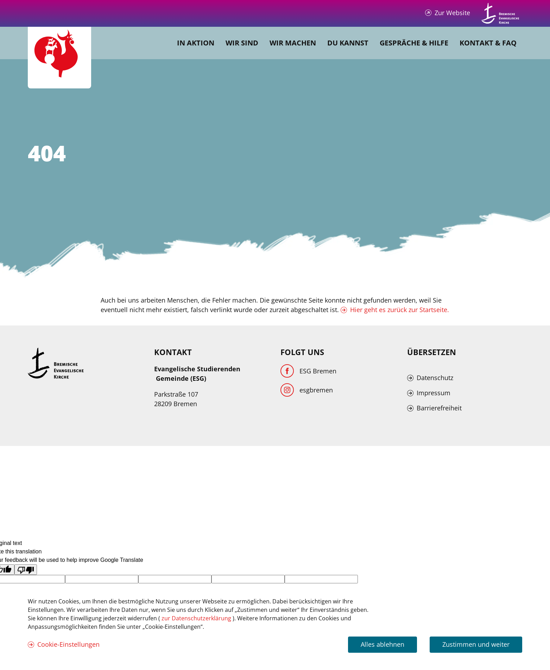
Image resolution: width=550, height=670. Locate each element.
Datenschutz (435, 377)
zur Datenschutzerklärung (197, 618)
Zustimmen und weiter (476, 644)
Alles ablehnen (382, 644)
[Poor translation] (25, 569)
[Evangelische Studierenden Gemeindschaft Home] (59, 57)
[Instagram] (306, 390)
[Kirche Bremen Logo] (56, 363)
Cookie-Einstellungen (68, 644)
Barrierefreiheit (439, 408)
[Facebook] (308, 371)
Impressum (433, 393)
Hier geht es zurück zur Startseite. (399, 309)
